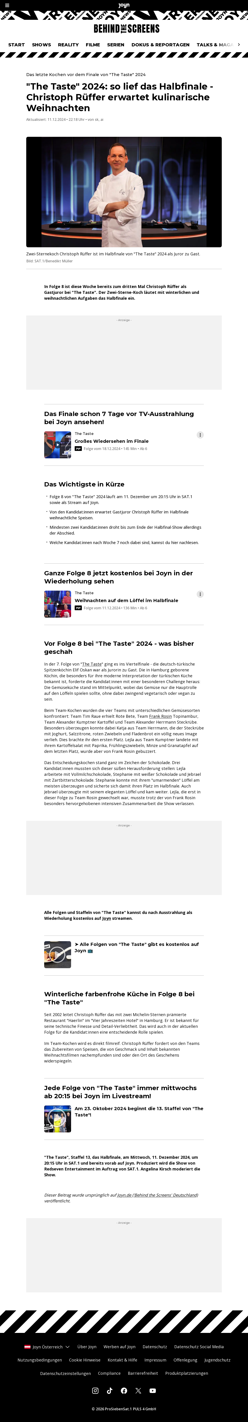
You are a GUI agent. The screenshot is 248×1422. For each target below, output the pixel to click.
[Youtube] (152, 1390)
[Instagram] (95, 1390)
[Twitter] (138, 1390)
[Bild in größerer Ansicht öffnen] (124, 192)
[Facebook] (124, 1390)
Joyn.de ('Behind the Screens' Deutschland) (157, 1195)
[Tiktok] (109, 1390)
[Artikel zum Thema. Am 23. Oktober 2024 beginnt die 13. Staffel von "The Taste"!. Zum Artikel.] (124, 1118)
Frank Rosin (160, 716)
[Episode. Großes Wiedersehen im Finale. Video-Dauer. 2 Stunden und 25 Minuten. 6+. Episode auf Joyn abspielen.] (120, 444)
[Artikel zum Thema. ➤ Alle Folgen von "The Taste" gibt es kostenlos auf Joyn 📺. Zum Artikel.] (124, 954)
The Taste (92, 664)
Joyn (106, 918)
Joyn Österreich (47, 1347)
